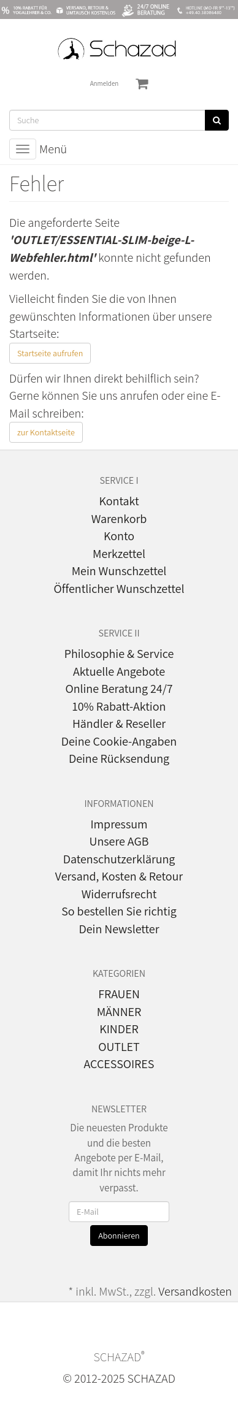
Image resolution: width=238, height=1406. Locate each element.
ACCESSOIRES (119, 1064)
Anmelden (104, 83)
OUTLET (119, 1047)
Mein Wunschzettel (119, 571)
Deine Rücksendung (119, 758)
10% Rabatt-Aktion (119, 706)
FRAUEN (119, 994)
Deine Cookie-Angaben (119, 741)
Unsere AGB (119, 841)
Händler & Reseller (119, 724)
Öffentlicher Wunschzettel (119, 589)
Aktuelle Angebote (119, 671)
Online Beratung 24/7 (118, 689)
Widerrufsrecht (119, 894)
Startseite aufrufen (50, 353)
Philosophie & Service (119, 654)
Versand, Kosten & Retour (119, 876)
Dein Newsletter (119, 929)
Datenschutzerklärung (119, 859)
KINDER (118, 1029)
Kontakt (119, 501)
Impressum (118, 824)
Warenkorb (119, 519)
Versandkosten (195, 1291)
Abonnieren (118, 1235)
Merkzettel (119, 554)
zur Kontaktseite (46, 432)
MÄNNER (119, 1012)
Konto (119, 536)
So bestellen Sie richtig (119, 911)
